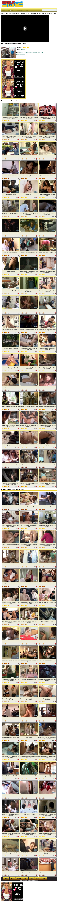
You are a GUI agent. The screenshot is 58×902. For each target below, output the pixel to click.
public (42, 52)
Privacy (12, 878)
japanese (21, 52)
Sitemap (31, 878)
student (35, 52)
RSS (26, 10)
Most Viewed (19, 10)
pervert (18, 54)
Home (3, 10)
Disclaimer (19, 878)
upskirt (23, 54)
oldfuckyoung (27, 52)
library (38, 52)
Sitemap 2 (38, 878)
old (21, 54)
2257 (25, 878)
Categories (10, 10)
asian (31, 52)
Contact (44, 878)
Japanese (23, 49)
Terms (6, 878)
